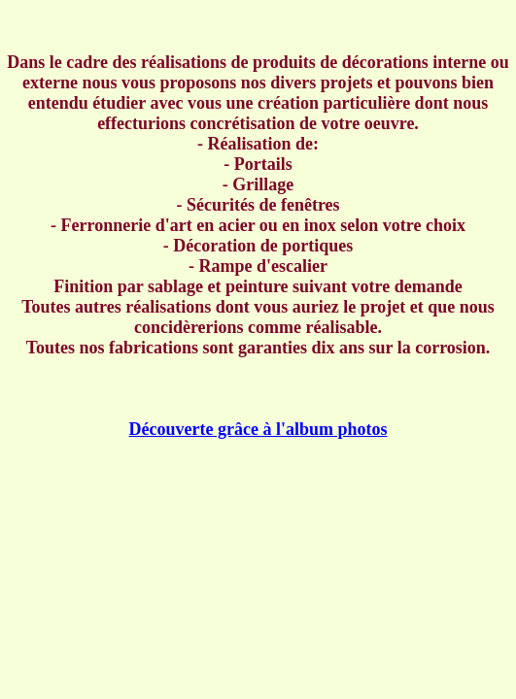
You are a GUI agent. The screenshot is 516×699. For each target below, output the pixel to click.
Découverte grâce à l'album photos (258, 429)
